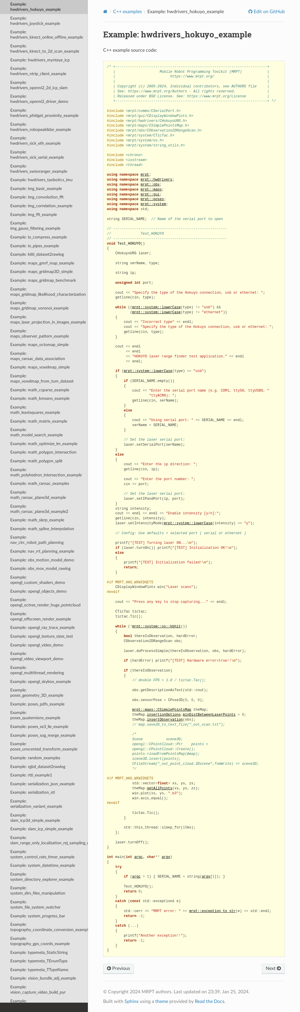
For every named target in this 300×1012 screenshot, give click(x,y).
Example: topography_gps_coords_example (40, 941)
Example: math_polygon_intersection (43, 452)
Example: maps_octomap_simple (39, 344)
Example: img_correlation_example (41, 206)
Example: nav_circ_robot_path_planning (37, 540)
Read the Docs (209, 1001)
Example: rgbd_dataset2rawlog (37, 766)
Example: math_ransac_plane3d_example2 (39, 509)
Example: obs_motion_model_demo (42, 560)
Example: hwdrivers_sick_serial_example (37, 155)
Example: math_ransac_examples (39, 483)
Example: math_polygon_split (36, 461)
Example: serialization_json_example (42, 784)
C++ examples (127, 11)
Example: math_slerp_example (37, 520)
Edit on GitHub (269, 11)
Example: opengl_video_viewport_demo (36, 656)
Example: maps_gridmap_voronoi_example (39, 305)
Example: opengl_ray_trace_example (42, 627)
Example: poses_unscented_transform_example (43, 746)
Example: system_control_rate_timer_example (42, 854)
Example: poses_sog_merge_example (43, 735)
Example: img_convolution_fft (37, 197)
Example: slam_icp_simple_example (41, 829)
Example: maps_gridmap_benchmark (43, 280)
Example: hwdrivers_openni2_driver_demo (39, 99)
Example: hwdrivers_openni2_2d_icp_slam (39, 85)
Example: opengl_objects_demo (38, 591)
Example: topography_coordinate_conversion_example (49, 927)
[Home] (105, 11)
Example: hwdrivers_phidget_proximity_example (44, 113)
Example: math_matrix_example (38, 421)
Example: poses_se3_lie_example (39, 726)
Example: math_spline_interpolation (42, 529)
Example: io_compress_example (38, 237)
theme (161, 1001)
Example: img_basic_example (36, 188)
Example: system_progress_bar (37, 916)
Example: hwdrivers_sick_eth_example (35, 141)
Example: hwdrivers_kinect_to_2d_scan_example (44, 48)
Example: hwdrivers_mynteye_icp (40, 60)
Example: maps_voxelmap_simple (40, 367)
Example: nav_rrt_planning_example (42, 551)
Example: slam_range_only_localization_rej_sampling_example (49, 840)
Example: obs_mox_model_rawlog (40, 568)
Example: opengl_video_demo (36, 645)
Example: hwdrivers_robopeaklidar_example (40, 127)
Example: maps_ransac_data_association (37, 356)
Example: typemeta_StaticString (39, 952)
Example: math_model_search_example (36, 432)
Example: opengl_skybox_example (40, 681)
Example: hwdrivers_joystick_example (35, 21)
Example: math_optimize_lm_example (43, 444)
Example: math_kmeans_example (39, 398)
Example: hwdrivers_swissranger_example (38, 169)
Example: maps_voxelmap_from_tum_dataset (42, 378)
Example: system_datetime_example (42, 865)
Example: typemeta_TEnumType (38, 961)
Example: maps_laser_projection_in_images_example (48, 319)
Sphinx (132, 1001)
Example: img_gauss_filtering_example (35, 226)
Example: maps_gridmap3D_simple (41, 271)
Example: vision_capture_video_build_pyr (38, 989)
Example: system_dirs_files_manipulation (37, 890)
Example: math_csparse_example (39, 390)
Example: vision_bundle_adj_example (43, 978)
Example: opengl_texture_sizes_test (41, 636)
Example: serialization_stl (32, 792)
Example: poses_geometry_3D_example (36, 693)
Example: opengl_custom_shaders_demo (37, 580)
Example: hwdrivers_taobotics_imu (41, 180)
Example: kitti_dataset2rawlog (37, 254)
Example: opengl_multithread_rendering (37, 670)
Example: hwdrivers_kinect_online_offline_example (46, 34)
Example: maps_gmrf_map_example (42, 263)
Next (273, 968)
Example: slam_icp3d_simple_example (35, 818)
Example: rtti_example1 (31, 775)
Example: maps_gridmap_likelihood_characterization (48, 292)
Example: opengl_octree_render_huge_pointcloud (45, 602)
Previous (118, 968)
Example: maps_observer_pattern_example (39, 333)
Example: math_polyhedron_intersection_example (46, 472)
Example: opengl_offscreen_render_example (40, 616)
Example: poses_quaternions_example (35, 715)
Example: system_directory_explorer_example (42, 877)
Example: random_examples (35, 758)
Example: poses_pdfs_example (37, 704)
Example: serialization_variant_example (36, 804)
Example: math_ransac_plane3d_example (38, 495)
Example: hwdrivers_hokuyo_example (35, 7)
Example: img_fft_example (33, 214)
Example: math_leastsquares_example (35, 410)
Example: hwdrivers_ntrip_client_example (38, 71)
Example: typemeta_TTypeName (39, 970)
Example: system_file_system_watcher (35, 904)
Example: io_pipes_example (34, 246)
